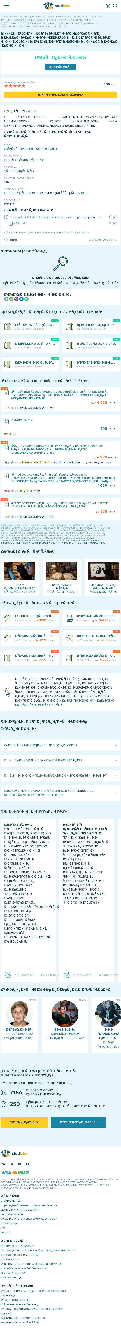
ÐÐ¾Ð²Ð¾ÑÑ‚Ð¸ (11, 1200)
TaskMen (10, 240)
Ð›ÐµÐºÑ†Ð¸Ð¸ (8, 1295)
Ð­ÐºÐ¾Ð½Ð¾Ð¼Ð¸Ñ (13, 1214)
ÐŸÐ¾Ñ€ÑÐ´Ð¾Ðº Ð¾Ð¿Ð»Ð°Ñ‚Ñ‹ (20, 1255)
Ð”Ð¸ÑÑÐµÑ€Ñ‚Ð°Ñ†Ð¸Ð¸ (16, 1300)
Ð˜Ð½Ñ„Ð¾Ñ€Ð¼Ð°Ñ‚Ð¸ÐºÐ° (24, 160)
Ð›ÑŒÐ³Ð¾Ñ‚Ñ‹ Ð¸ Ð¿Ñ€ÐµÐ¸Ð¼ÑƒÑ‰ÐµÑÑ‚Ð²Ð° (29, 1218)
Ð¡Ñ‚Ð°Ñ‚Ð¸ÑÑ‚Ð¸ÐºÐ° (13, 1273)
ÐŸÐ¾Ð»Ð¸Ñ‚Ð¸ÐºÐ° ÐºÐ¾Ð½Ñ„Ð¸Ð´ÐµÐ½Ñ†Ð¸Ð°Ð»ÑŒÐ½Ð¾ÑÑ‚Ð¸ (38, 1250)
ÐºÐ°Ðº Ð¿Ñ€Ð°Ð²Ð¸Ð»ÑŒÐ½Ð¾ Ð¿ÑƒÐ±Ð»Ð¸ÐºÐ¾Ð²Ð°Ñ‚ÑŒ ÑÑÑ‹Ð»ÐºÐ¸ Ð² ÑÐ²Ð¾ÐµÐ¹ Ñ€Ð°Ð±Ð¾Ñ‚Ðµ (53, 541)
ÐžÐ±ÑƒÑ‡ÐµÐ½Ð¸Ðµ (24, 1122)
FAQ (3, 1228)
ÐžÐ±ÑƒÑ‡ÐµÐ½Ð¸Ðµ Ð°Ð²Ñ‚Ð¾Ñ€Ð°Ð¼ (23, 1318)
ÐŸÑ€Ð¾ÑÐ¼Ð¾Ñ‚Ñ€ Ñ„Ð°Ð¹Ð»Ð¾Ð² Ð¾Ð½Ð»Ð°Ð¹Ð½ (32, 1309)
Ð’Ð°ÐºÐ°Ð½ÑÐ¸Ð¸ (11, 1277)
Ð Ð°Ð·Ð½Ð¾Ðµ (9, 1223)
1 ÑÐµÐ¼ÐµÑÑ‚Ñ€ (19, 171)
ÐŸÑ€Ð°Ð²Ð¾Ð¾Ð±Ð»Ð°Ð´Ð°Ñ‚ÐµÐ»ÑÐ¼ (24, 1268)
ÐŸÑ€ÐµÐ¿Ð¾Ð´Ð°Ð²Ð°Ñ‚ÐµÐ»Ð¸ (19, 1304)
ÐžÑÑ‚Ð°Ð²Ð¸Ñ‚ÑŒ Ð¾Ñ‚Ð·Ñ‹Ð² (60, 94)
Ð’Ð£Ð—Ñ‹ (6, 1313)
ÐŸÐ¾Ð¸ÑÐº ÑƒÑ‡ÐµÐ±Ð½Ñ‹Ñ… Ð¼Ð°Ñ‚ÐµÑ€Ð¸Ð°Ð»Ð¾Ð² (34, 1291)
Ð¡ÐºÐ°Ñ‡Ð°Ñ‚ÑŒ (61, 67)
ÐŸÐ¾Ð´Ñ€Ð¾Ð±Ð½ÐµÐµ (78, 1122)
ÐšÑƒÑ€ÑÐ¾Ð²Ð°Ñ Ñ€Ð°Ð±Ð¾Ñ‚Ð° (31, 149)
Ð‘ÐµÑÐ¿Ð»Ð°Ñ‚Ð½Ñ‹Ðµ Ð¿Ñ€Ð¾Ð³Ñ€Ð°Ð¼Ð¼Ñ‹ (29, 1205)
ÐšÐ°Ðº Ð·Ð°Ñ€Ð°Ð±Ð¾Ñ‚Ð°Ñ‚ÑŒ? (20, 1322)
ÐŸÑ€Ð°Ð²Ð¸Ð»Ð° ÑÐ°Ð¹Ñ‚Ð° (17, 1246)
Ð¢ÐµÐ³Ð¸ (6, 1232)
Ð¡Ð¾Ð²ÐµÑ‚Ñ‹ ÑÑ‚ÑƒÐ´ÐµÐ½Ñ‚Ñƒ (20, 1209)
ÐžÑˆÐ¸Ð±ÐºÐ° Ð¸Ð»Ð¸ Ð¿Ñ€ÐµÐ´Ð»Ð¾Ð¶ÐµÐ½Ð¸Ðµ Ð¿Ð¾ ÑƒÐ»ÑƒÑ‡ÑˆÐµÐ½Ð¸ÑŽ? (46, 232)
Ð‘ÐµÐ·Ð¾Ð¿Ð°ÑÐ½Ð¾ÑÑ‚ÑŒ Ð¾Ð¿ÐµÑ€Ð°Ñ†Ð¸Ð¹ (31, 1264)
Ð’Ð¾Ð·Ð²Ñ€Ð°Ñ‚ (10, 1259)
